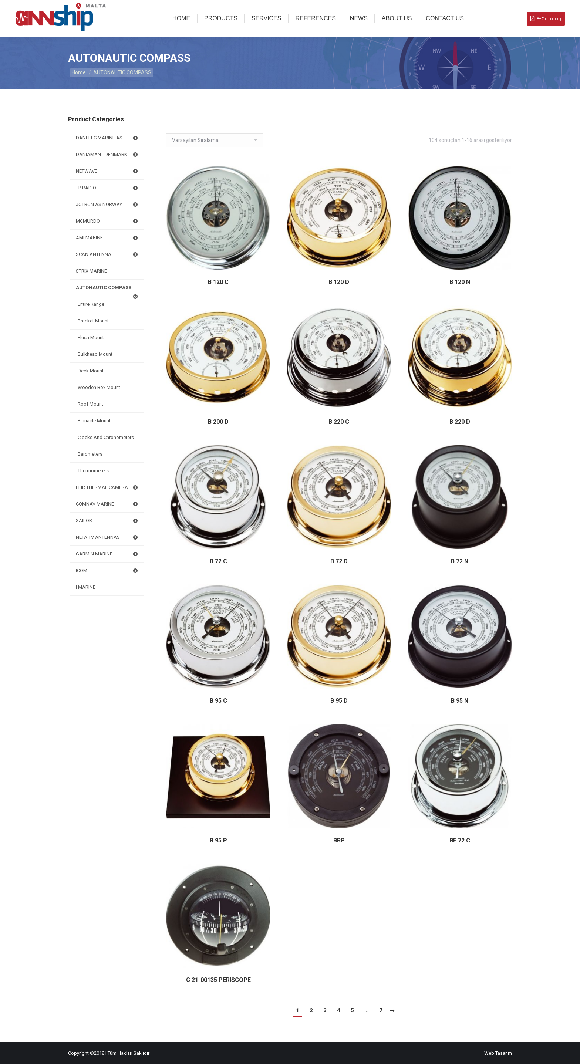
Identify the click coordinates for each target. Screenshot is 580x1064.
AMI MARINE (108, 237)
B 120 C (218, 282)
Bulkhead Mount (95, 354)
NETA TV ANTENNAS (108, 537)
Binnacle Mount (94, 420)
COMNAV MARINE (108, 504)
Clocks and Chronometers (106, 437)
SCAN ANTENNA (108, 254)
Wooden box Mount (99, 387)
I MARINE (85, 587)
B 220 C (338, 421)
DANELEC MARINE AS (108, 138)
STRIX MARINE (91, 271)
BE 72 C (459, 840)
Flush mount (91, 337)
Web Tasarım (498, 1053)
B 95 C (218, 700)
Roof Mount (90, 404)
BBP (339, 840)
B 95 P (218, 840)
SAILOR (108, 520)
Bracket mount (93, 321)
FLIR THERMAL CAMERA (108, 487)
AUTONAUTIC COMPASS (108, 290)
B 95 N (459, 700)
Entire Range (91, 304)
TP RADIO (108, 187)
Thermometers (93, 470)
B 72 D (339, 561)
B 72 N (459, 561)
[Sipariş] (214, 140)
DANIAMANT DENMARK (108, 154)
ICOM (108, 570)
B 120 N (459, 282)
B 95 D (339, 700)
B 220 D (459, 421)
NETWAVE (108, 171)
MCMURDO (108, 221)
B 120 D (338, 282)
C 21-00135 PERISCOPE (218, 979)
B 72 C (218, 561)
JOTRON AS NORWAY (108, 204)
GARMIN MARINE (108, 554)
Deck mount (91, 371)
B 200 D (218, 421)
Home (79, 72)
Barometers (90, 454)
